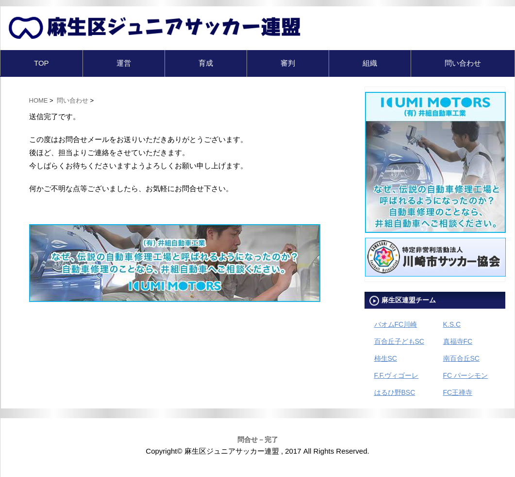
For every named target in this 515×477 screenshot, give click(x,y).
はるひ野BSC (394, 392)
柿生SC (385, 358)
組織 (370, 63)
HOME (38, 100)
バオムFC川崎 (395, 324)
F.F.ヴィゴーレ (396, 375)
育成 (206, 63)
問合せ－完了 (257, 439)
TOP (41, 63)
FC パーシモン (465, 375)
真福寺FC (458, 341)
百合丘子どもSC (399, 341)
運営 (123, 63)
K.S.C (452, 324)
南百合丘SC (461, 358)
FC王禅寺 (458, 392)
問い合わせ (463, 63)
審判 (288, 63)
